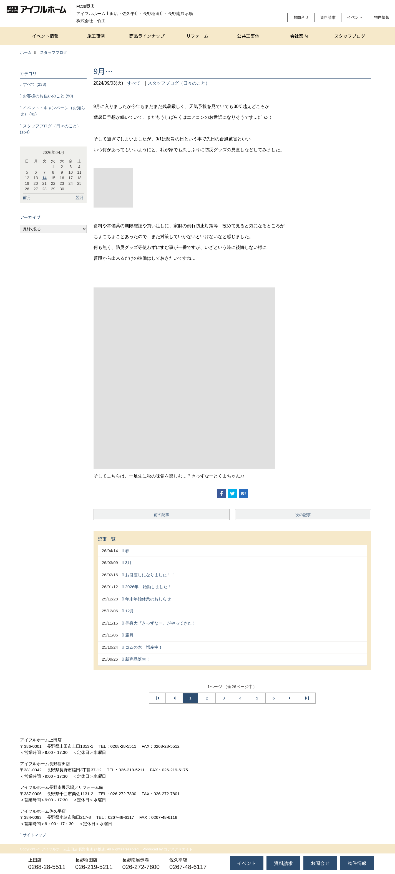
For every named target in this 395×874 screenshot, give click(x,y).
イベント (355, 17)
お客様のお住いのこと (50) (48, 96)
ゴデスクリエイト (178, 849)
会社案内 (299, 35)
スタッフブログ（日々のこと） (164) (50, 129)
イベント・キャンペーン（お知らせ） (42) (52, 111)
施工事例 (96, 35)
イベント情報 (45, 35)
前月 (27, 197)
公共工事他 (248, 35)
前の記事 (161, 514)
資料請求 (328, 17)
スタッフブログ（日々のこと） (179, 83)
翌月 (80, 197)
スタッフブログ (349, 35)
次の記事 (303, 514)
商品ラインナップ (147, 35)
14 (44, 178)
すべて (133, 83)
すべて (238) (34, 84)
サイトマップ (34, 835)
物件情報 (381, 17)
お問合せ (301, 17)
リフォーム (197, 35)
